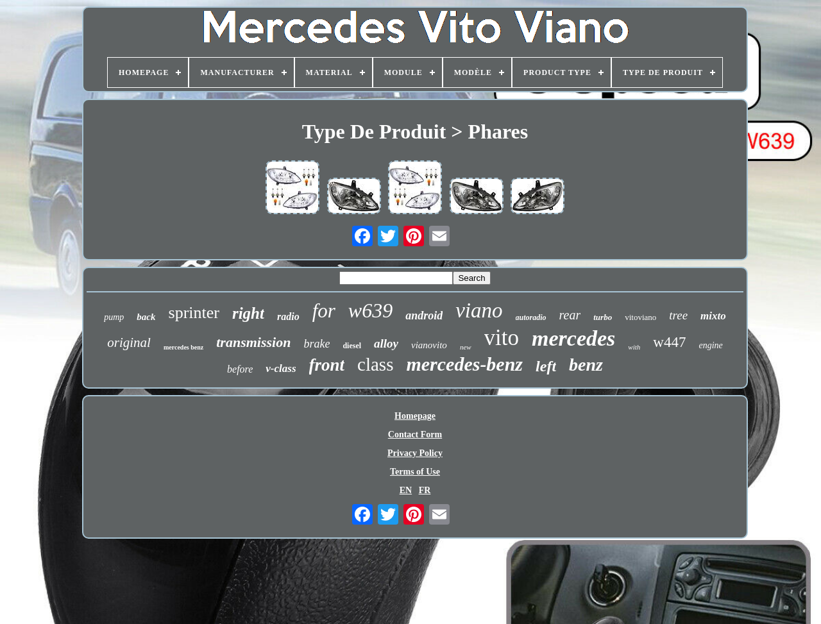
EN (406, 490)
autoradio (531, 317)
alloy (386, 343)
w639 (370, 310)
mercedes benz (183, 347)
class (375, 364)
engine (710, 345)
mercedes (573, 338)
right (248, 313)
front (327, 365)
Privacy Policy (415, 453)
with (634, 347)
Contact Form (415, 434)
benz (586, 365)
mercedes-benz (464, 364)
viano (478, 310)
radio (288, 316)
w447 (669, 342)
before (240, 369)
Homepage (415, 416)
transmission (253, 342)
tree (678, 315)
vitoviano (640, 317)
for (323, 310)
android (424, 315)
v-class (281, 368)
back (146, 317)
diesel (352, 345)
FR (425, 490)
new (465, 347)
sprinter (194, 312)
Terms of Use (415, 471)
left (546, 366)
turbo (602, 317)
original (129, 342)
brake (316, 343)
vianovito (429, 345)
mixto (713, 316)
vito (501, 337)
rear (570, 315)
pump (114, 317)
